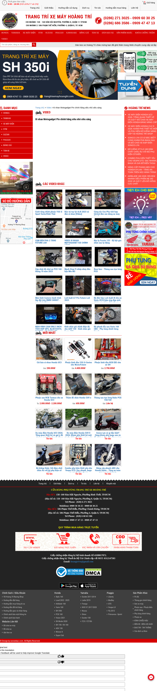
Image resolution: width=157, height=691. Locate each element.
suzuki (49, 33)
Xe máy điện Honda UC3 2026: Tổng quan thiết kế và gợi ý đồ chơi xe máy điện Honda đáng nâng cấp (49, 436)
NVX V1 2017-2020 (89, 607)
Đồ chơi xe (8, 629)
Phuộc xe (138, 617)
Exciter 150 (86, 618)
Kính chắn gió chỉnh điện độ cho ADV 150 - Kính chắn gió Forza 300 (78, 328)
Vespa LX (112, 607)
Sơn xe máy (138, 604)
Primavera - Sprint (115, 614)
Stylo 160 (59, 597)
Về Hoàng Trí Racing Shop (13, 597)
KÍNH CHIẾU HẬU (141, 620)
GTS (109, 604)
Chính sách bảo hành (12, 618)
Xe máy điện (29, 33)
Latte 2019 (86, 600)
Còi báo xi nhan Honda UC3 (49, 362)
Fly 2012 (111, 611)
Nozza (84, 611)
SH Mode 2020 (61, 621)
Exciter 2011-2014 (89, 597)
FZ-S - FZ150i (87, 621)
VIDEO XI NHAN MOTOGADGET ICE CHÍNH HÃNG (76, 242)
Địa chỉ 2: (52, 509)
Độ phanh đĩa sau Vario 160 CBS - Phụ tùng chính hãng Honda (106, 328)
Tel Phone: (70, 502)
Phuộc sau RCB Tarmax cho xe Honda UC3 (49, 398)
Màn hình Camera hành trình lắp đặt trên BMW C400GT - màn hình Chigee (48, 300)
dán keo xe (108, 33)
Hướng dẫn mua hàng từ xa (14, 604)
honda (5, 33)
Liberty (111, 597)
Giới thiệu (48, 8)
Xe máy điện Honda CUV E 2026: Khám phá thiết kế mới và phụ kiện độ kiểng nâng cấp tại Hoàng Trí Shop (78, 436)
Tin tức (97, 8)
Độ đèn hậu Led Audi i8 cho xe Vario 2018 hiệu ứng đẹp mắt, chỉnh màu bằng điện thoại (108, 300)
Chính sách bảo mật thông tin (15, 614)
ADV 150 (59, 628)
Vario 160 (59, 607)
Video (4, 39)
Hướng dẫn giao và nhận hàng (15, 611)
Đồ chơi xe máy (9, 625)
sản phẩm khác (124, 33)
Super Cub (60, 635)
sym (40, 33)
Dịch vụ (85, 8)
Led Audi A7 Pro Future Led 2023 (77, 299)
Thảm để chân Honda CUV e (78, 397)
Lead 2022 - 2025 (62, 600)
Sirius (84, 614)
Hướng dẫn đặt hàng (12, 600)
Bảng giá (84, 33)
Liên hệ (134, 8)
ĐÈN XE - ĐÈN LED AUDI (143, 624)
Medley (111, 600)
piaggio (59, 33)
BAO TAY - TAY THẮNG (142, 627)
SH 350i (59, 611)
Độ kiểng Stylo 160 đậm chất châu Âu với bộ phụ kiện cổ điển (49, 470)
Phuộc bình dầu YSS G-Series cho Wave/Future (78, 363)
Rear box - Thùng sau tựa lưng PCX (108, 270)
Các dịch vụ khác (140, 631)
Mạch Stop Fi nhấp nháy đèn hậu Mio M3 (77, 270)
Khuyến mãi (111, 483)
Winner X (59, 632)
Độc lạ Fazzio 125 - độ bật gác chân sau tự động (107, 241)
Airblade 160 (61, 604)
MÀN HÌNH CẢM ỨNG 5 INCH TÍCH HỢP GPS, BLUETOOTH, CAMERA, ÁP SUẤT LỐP (48, 328)
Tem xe (95, 33)
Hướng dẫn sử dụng (67, 8)
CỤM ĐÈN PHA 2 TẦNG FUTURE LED (45, 241)
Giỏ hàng (151, 3)
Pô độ (136, 597)
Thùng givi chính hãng (142, 600)
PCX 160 (59, 614)
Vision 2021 (60, 618)
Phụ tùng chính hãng (142, 613)
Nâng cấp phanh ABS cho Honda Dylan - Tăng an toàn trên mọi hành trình (107, 470)
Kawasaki (71, 33)
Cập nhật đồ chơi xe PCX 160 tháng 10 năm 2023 (48, 270)
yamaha (15, 33)
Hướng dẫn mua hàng (116, 8)
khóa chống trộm (145, 33)
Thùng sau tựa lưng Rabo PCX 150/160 (107, 398)
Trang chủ (34, 8)
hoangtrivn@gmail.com (82, 561)
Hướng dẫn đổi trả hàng (13, 607)
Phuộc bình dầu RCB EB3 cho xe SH (108, 363)
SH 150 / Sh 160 (62, 625)
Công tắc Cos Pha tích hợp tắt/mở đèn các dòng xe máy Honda (107, 214)
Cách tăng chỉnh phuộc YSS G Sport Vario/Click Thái (48, 212)
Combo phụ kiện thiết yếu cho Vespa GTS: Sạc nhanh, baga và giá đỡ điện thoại (78, 470)
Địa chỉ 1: (51, 494)
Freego (84, 604)
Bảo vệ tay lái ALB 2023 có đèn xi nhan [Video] (77, 212)
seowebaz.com (16, 641)
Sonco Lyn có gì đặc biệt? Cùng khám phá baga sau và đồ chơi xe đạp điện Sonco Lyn (108, 435)
